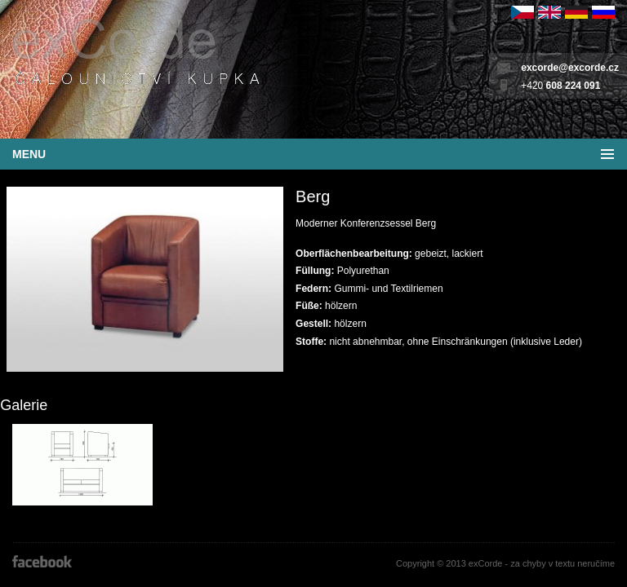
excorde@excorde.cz (570, 67)
